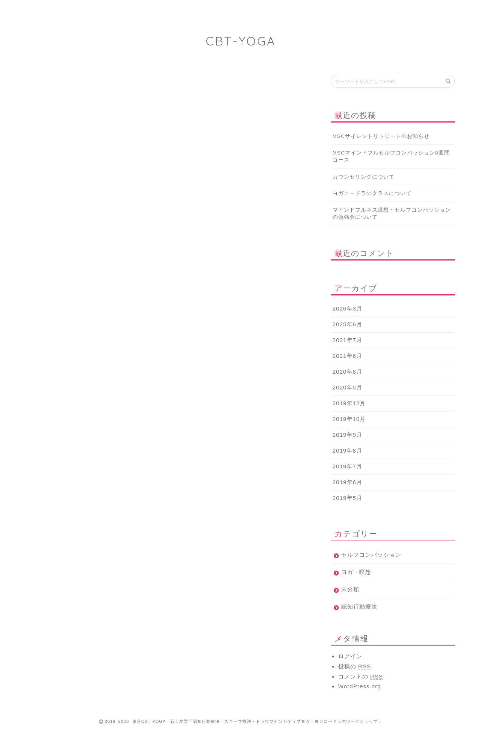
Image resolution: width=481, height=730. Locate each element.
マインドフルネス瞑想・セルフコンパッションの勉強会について (392, 213)
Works (205, 9)
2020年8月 (347, 371)
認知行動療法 (359, 606)
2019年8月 (347, 450)
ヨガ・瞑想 (356, 572)
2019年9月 (347, 435)
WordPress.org (359, 686)
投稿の (354, 666)
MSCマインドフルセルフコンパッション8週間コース (391, 156)
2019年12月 (349, 403)
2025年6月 (347, 324)
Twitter (345, 9)
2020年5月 (347, 387)
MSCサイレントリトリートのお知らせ (381, 136)
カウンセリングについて (364, 177)
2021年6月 (347, 356)
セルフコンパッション (371, 554)
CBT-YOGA (241, 40)
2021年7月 (347, 340)
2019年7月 (347, 466)
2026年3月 (347, 308)
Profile (133, 9)
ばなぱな (275, 9)
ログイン (350, 656)
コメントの (360, 676)
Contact (418, 9)
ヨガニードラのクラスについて (372, 193)
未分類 (350, 589)
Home (62, 9)
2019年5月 (347, 498)
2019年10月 (349, 419)
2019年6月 (347, 482)
